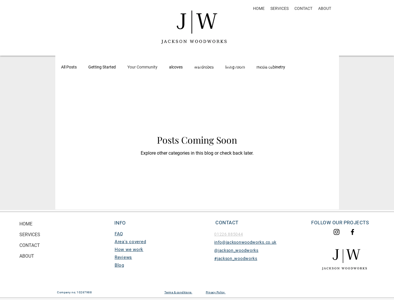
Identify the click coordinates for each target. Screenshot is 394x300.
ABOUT (26, 256)
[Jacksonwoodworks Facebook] (352, 232)
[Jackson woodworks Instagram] (336, 232)
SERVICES (29, 234)
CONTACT (29, 245)
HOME (25, 224)
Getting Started (102, 67)
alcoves (176, 67)
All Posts (69, 67)
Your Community (142, 67)
